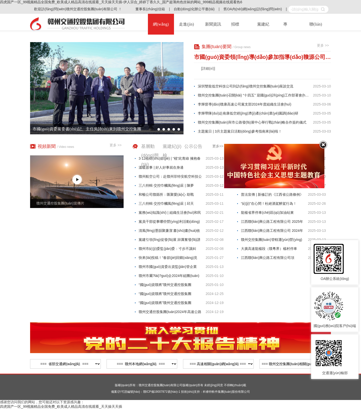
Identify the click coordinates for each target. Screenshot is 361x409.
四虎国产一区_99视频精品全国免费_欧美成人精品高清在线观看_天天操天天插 (61, 406)
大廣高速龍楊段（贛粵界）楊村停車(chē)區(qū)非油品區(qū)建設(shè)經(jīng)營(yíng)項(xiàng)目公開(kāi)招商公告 (272, 250)
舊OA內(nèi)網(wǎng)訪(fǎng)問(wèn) (252, 9)
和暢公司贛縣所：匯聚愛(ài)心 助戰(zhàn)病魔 (166, 195)
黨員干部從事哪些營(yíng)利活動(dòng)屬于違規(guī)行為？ (169, 223)
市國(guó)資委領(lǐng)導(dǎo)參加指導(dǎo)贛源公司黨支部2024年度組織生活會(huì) (262, 57)
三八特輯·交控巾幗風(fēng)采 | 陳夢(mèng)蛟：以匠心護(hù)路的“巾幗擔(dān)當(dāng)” (167, 186)
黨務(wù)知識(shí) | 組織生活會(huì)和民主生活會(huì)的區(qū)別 (170, 214)
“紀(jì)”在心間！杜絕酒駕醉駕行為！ (269, 203)
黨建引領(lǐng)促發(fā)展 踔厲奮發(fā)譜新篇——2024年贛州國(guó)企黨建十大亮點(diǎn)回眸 (169, 241)
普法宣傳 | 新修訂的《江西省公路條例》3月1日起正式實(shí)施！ (272, 195)
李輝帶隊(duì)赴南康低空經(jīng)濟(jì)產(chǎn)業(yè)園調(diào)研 (248, 113)
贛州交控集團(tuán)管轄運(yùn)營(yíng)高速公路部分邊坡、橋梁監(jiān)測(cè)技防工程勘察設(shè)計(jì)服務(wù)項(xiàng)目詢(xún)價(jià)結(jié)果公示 (272, 241)
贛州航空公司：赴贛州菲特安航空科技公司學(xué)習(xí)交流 (170, 177)
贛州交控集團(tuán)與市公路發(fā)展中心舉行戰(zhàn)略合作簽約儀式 (252, 122)
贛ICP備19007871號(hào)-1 (161, 391)
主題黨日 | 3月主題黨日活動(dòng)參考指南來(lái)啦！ (240, 131)
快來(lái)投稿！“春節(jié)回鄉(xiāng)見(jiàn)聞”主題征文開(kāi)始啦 (168, 259)
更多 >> (323, 45)
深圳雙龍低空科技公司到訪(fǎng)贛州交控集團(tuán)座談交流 (245, 86)
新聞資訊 (213, 24)
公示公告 (193, 146)
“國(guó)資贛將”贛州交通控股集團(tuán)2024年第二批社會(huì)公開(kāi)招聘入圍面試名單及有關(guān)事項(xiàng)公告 (170, 304)
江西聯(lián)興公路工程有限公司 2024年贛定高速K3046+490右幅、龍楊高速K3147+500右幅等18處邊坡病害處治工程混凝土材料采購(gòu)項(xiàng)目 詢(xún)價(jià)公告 (272, 232)
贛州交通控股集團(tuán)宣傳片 (60, 203)
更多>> (217, 146)
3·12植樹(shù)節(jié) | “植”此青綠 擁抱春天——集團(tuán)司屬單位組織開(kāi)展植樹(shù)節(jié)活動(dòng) (170, 159)
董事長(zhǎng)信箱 (150, 9)
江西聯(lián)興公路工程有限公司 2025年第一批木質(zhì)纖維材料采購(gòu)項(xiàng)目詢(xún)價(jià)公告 (272, 223)
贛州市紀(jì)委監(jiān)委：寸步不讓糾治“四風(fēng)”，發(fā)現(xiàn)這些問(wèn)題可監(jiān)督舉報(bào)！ (167, 250)
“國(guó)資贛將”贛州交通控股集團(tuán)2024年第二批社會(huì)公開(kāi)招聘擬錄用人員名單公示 (170, 286)
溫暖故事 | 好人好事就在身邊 (161, 167)
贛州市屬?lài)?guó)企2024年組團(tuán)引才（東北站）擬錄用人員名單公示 (169, 277)
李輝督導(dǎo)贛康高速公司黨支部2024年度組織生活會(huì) (244, 104)
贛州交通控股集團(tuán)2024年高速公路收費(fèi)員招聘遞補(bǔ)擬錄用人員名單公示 (170, 313)
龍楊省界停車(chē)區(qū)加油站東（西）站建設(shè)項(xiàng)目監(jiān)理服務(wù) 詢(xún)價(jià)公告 (272, 214)
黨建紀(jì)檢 (172, 151)
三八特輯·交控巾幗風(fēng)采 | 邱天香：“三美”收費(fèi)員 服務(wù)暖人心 (168, 204)
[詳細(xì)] (208, 68)
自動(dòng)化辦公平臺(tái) (194, 9)
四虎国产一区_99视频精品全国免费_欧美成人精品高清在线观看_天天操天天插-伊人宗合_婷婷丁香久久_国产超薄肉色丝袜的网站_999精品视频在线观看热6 (121, 2)
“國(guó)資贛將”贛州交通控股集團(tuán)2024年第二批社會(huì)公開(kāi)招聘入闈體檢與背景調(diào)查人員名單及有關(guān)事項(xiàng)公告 (170, 295)
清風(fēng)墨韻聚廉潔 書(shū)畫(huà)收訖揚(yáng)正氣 (169, 232)
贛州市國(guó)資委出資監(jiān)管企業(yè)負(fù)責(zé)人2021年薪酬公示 (168, 268)
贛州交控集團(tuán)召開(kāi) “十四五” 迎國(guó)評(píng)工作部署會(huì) (253, 95)
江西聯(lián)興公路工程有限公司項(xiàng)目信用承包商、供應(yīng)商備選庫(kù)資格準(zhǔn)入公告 (272, 259)
